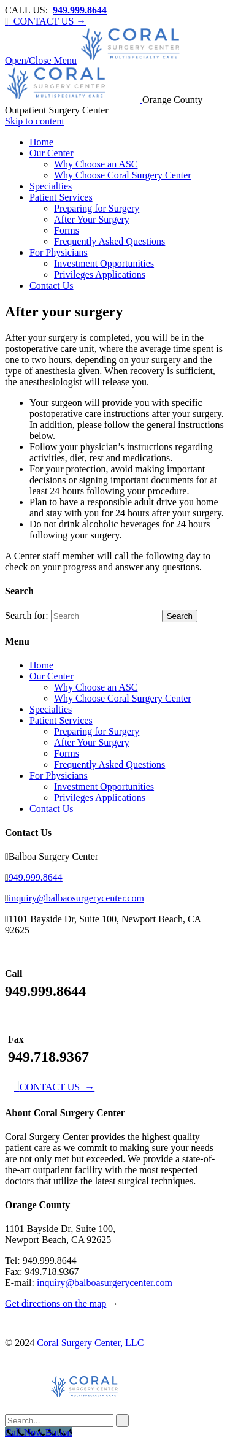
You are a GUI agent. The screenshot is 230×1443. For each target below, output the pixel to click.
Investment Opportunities (104, 786)
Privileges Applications (99, 797)
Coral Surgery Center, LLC (90, 1343)
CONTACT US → (45, 21)
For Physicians (58, 775)
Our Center (51, 676)
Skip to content (34, 121)
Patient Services (61, 720)
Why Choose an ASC (95, 687)
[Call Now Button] (38, 1432)
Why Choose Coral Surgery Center (122, 698)
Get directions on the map (55, 1303)
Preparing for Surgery (96, 731)
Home (41, 665)
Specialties (50, 709)
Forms (66, 753)
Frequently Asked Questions (109, 764)
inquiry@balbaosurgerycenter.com (74, 898)
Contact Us (51, 808)
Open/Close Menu (41, 60)
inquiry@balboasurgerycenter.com (104, 1282)
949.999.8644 (34, 877)
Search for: (26, 615)
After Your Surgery (91, 742)
